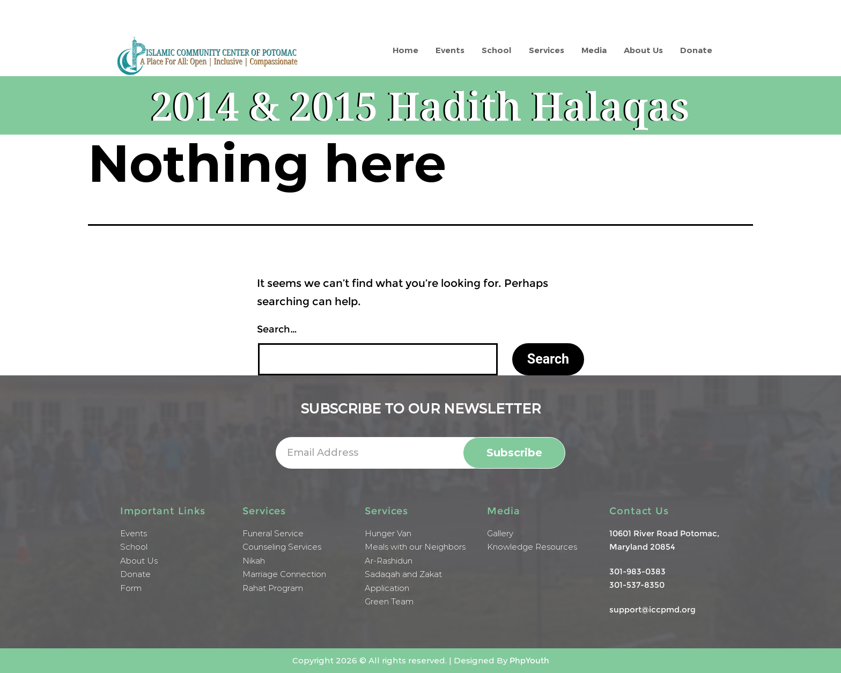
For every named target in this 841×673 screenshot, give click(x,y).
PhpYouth (529, 660)
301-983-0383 (637, 571)
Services (546, 50)
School (497, 50)
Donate (696, 50)
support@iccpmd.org (652, 609)
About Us (643, 50)
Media (594, 50)
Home (405, 50)
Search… (277, 329)
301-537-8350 (637, 585)
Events (450, 50)
